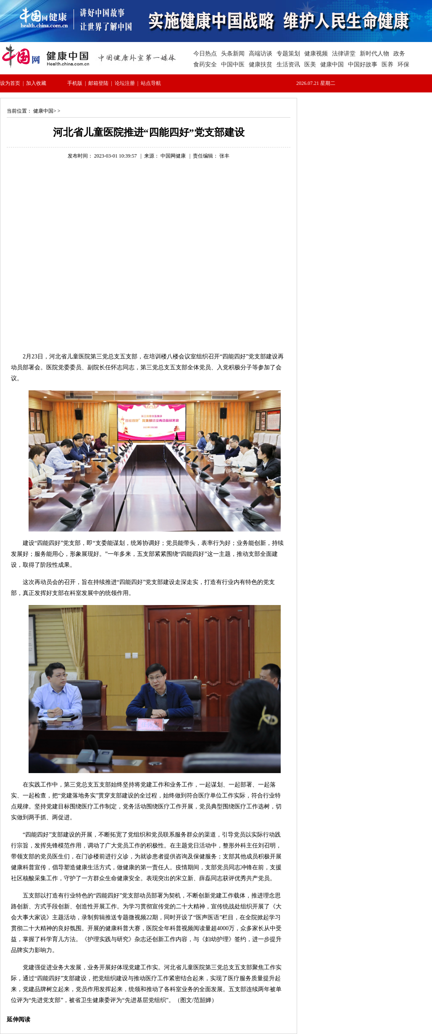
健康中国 (43, 111)
